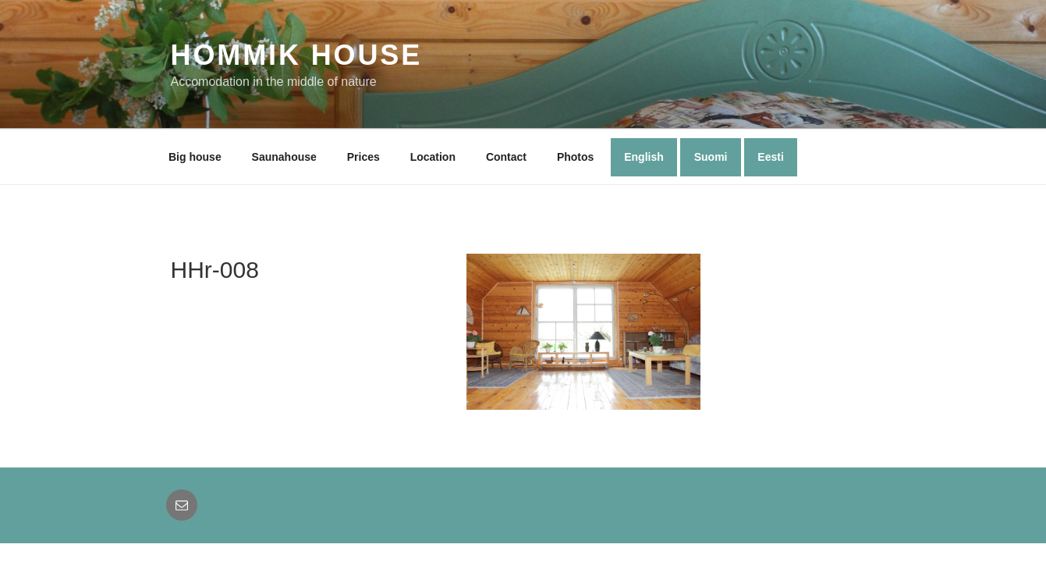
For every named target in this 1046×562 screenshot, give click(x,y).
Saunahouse (284, 157)
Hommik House (297, 55)
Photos (575, 157)
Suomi (711, 157)
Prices (363, 157)
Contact (506, 157)
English (644, 157)
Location (433, 157)
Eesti (770, 157)
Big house (195, 157)
